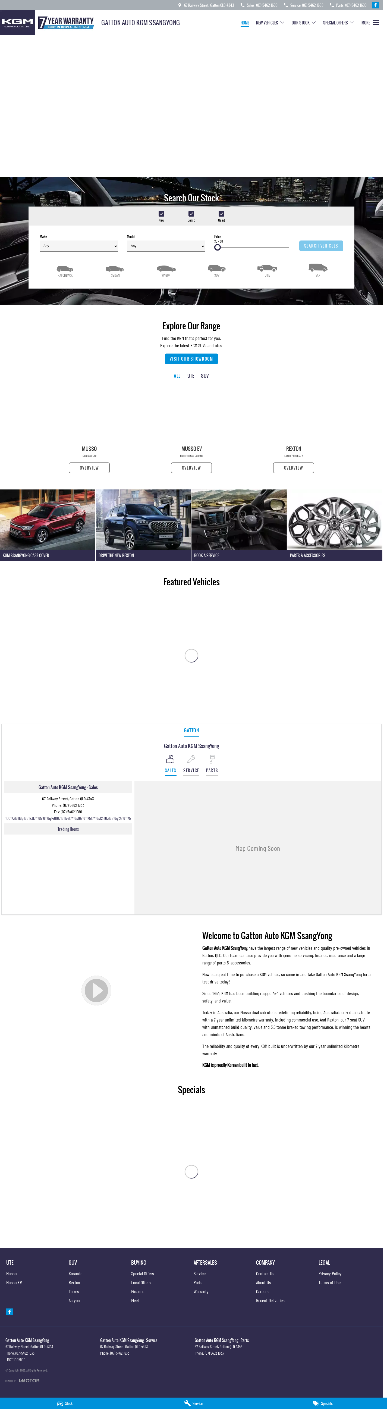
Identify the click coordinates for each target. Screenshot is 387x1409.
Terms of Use (330, 1282)
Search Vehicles (321, 246)
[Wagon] (166, 269)
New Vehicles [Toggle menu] (270, 23)
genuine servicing (298, 955)
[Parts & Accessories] (335, 525)
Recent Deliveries (270, 1300)
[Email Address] (68, 818)
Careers (262, 1291)
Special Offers (142, 1273)
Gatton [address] (191, 730)
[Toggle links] (22, 1380)
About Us (263, 1282)
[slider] (217, 247)
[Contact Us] (205, 5)
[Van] (318, 269)
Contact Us (265, 1273)
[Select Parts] (212, 765)
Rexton (333, 1020)
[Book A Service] (239, 525)
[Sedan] (115, 269)
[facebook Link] (375, 5)
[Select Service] (191, 765)
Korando (75, 1273)
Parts (198, 1282)
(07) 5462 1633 (73, 805)
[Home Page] (48, 22)
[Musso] (89, 432)
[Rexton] (294, 432)
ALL (177, 375)
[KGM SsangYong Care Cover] (47, 525)
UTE (190, 375)
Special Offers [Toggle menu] (339, 23)
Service (200, 1273)
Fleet (135, 1300)
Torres (74, 1291)
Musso (11, 1273)
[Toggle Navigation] (370, 22)
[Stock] (64, 1403)
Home (245, 23)
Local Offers (141, 1282)
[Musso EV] (191, 432)
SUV (205, 375)
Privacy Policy (330, 1273)
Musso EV (14, 1282)
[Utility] (267, 269)
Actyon (74, 1300)
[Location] (171, 765)
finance (321, 955)
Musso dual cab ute (256, 1012)
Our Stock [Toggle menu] (304, 23)
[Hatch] (65, 269)
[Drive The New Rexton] (143, 525)
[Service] (193, 1403)
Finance (137, 1291)
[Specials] (322, 1403)
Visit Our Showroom (191, 359)
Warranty (201, 1291)
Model (166, 243)
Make (79, 243)
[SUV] (216, 269)
